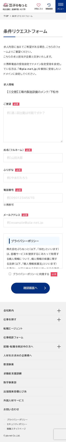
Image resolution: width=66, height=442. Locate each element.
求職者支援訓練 (13, 373)
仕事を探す (10, 319)
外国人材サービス (14, 400)
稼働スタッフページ (16, 429)
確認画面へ (30, 288)
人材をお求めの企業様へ (18, 355)
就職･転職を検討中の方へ (18, 346)
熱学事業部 (10, 382)
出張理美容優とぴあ (15, 391)
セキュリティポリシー (17, 424)
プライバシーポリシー (17, 420)
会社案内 (9, 310)
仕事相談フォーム (13, 337)
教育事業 (9, 364)
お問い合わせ (11, 409)
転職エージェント (13, 328)
